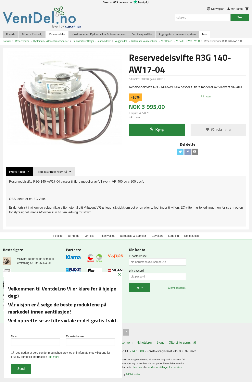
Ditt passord (136, 270)
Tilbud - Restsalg (32, 34)
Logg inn (173, 235)
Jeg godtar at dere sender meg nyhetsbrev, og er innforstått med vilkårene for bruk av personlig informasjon (60, 354)
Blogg (161, 342)
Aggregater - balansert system (177, 34)
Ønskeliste (218, 129)
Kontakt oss (191, 235)
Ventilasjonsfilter (142, 34)
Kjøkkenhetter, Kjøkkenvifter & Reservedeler (99, 34)
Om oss (89, 235)
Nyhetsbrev (145, 342)
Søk (239, 17)
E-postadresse (138, 256)
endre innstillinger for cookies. (165, 367)
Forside (10, 34)
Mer (204, 34)
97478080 (137, 351)
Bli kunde (73, 235)
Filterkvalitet (107, 235)
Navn (35, 340)
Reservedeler (57, 34)
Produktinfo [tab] (17, 171)
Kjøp (156, 129)
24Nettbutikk (133, 374)
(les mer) (53, 356)
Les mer (138, 367)
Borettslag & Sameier (133, 235)
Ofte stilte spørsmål (182, 342)
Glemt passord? (177, 287)
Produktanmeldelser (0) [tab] (51, 171)
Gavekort (157, 235)
